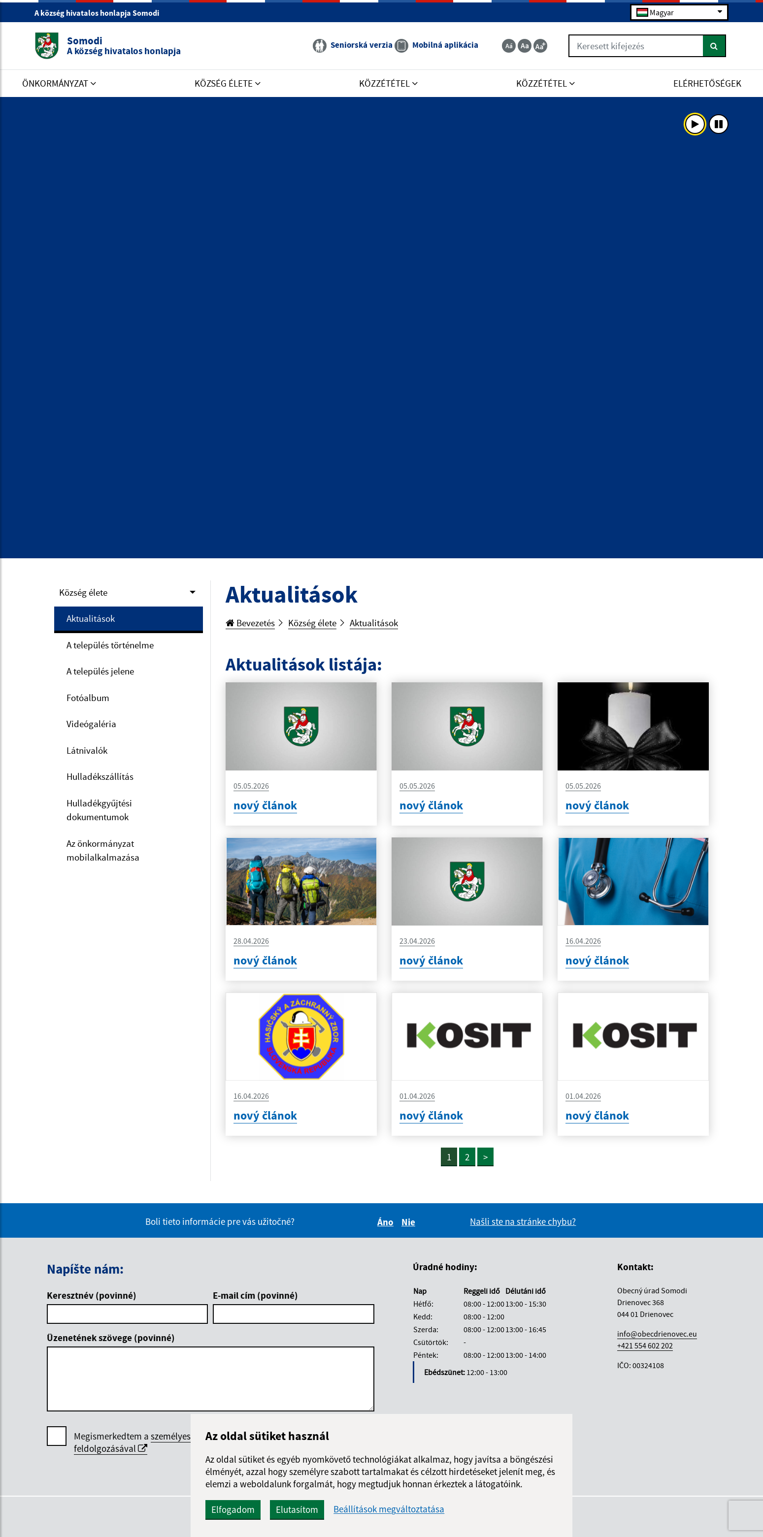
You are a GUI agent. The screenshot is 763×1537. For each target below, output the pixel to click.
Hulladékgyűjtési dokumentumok (99, 810)
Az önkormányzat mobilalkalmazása (102, 850)
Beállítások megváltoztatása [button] (388, 1509)
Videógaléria (91, 724)
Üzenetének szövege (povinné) (111, 1338)
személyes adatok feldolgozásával (147, 1442)
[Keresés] (714, 45)
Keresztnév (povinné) (91, 1295)
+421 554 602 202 (645, 1345)
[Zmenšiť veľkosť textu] (509, 46)
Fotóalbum (87, 698)
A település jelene (100, 671)
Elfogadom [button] (233, 1509)
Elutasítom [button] (297, 1509)
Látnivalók (86, 750)
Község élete (83, 592)
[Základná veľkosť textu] (524, 46)
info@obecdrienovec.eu (657, 1334)
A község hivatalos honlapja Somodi (100, 13)
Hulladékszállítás (99, 776)
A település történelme (110, 645)
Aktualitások (90, 618)
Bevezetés (250, 623)
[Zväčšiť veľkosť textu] (540, 46)
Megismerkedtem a (147, 1442)
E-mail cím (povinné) (255, 1295)
